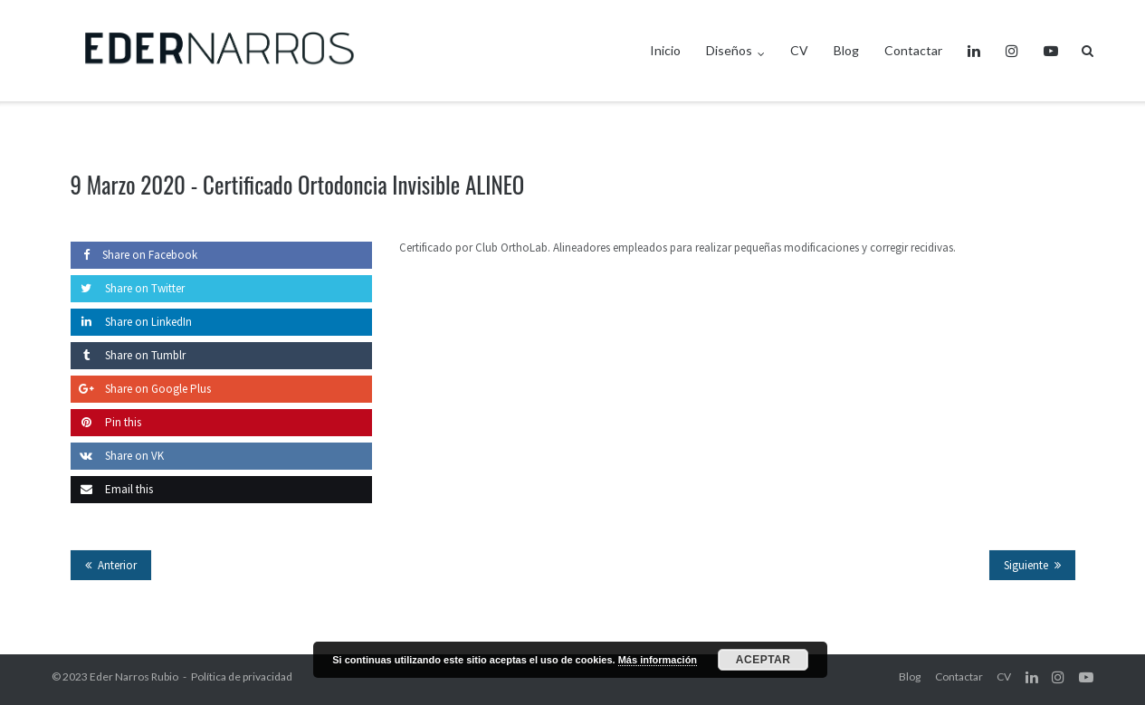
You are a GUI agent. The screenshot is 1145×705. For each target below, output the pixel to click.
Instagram (1012, 50)
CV (799, 50)
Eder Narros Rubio (134, 676)
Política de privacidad (241, 676)
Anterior (117, 565)
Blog (846, 50)
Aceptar (763, 659)
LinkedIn (974, 50)
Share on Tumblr (128, 355)
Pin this (106, 422)
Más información (657, 659)
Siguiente (1026, 565)
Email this (112, 489)
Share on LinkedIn (131, 321)
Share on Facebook (134, 254)
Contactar (913, 50)
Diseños (729, 50)
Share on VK (117, 455)
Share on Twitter (128, 288)
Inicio (665, 50)
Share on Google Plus (141, 388)
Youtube (1051, 50)
